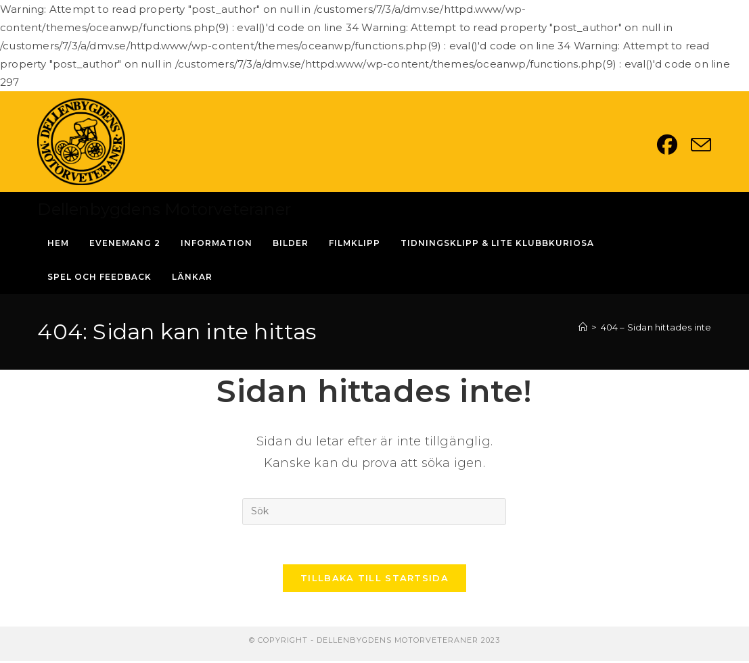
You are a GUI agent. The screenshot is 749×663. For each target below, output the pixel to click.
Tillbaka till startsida (374, 579)
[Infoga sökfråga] (374, 511)
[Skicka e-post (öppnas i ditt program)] (701, 144)
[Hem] (582, 327)
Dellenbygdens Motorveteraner (164, 209)
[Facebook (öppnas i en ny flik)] (674, 144)
